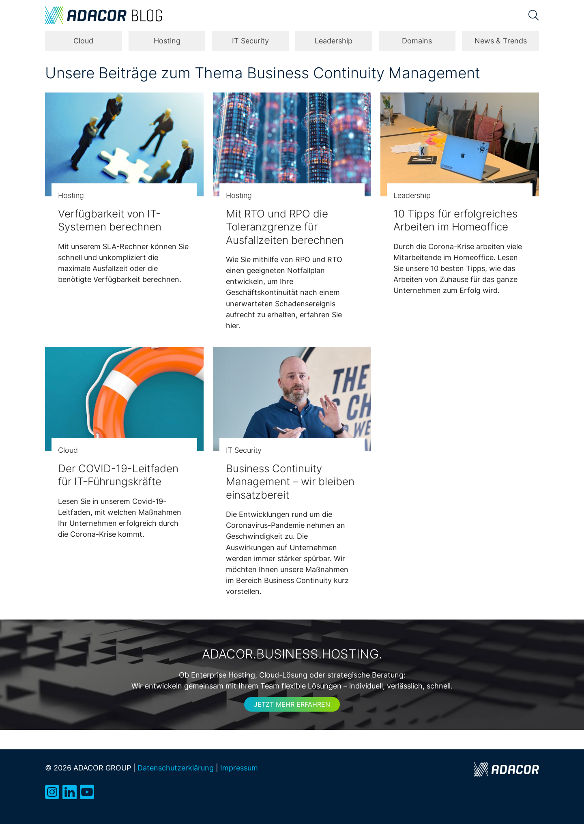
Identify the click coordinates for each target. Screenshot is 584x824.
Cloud (83, 41)
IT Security (250, 41)
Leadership (333, 41)
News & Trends (500, 41)
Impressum (239, 767)
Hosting (167, 41)
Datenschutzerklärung (175, 767)
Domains (417, 41)
